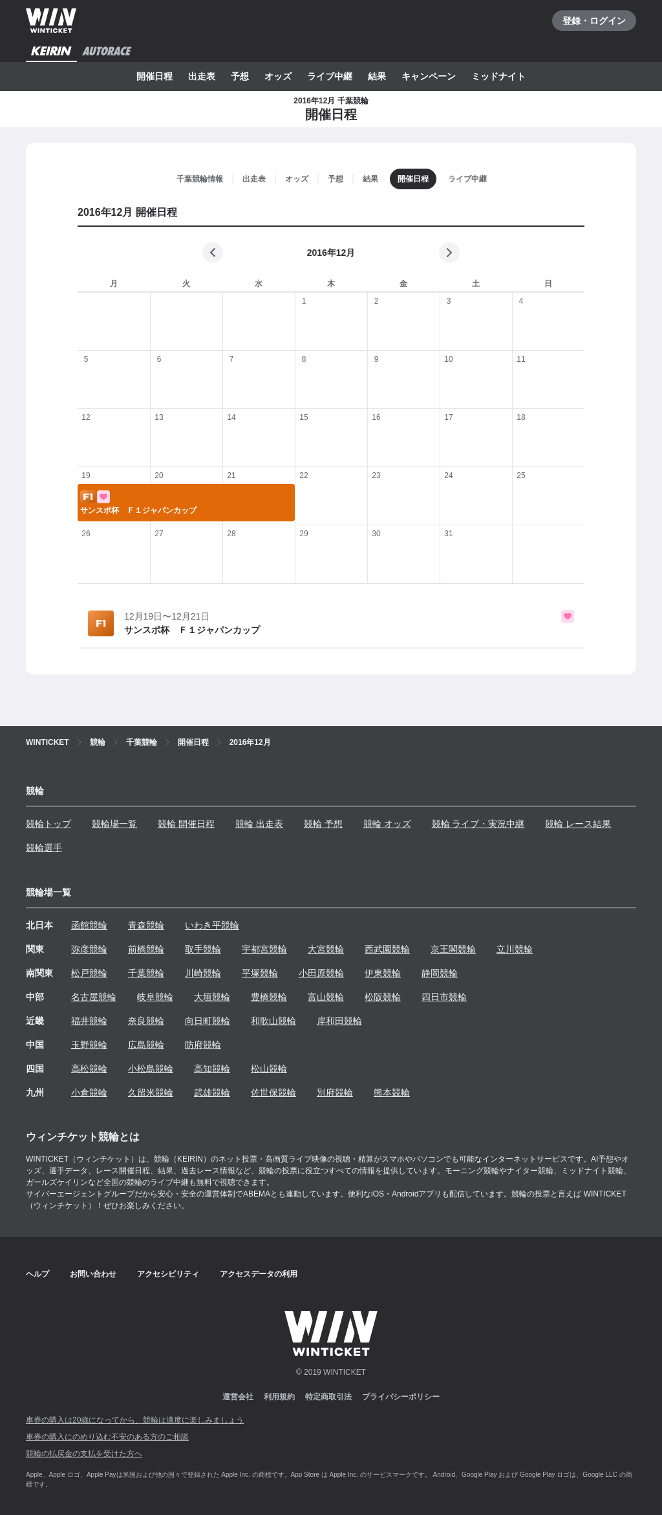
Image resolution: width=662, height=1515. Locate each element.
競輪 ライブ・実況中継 (478, 824)
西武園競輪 (387, 949)
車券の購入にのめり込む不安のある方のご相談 (107, 1436)
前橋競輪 (146, 949)
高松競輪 (89, 1068)
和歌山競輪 (273, 1021)
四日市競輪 (444, 997)
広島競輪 (146, 1045)
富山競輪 (326, 997)
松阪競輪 (383, 997)
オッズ (278, 76)
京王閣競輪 (453, 949)
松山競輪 (269, 1068)
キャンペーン (428, 76)
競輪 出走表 (259, 824)
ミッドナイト (498, 76)
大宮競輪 (326, 949)
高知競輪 (212, 1068)
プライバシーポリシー (401, 1396)
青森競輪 (146, 925)
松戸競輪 (89, 973)
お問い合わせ (93, 1274)
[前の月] (212, 252)
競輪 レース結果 (578, 824)
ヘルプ (37, 1274)
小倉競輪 (89, 1092)
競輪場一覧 (114, 824)
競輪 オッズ (387, 824)
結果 (377, 76)
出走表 (201, 76)
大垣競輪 (212, 997)
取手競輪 (203, 949)
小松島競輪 (150, 1068)
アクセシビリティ (168, 1274)
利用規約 (279, 1396)
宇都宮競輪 (264, 949)
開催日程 (154, 76)
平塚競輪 (260, 973)
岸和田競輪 (339, 1021)
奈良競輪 (146, 1021)
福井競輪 (89, 1021)
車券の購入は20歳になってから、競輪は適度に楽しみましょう (135, 1420)
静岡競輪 (440, 973)
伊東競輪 (383, 973)
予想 (240, 76)
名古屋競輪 (93, 997)
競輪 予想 (323, 824)
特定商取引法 (328, 1396)
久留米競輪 (150, 1092)
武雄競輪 (212, 1092)
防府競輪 (203, 1045)
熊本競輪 (392, 1092)
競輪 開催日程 (186, 824)
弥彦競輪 (89, 949)
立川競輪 (514, 949)
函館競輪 (89, 925)
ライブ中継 (329, 76)
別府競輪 (335, 1092)
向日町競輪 (207, 1021)
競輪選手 (44, 847)
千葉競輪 (146, 973)
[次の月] (449, 252)
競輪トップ (48, 824)
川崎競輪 (203, 973)
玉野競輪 (89, 1045)
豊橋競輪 (269, 997)
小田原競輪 (321, 973)
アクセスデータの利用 (258, 1274)
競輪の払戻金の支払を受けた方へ (84, 1453)
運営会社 (237, 1396)
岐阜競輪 (155, 997)
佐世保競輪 (273, 1092)
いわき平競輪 (212, 925)
